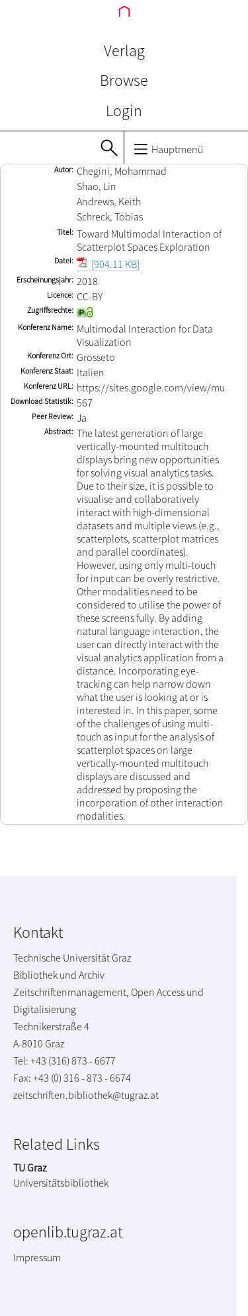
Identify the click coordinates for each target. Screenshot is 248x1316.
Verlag (124, 50)
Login (124, 110)
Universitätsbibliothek (60, 1182)
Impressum (37, 1257)
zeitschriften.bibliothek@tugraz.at (86, 1095)
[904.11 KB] (108, 264)
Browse (124, 80)
